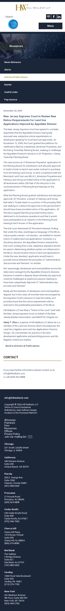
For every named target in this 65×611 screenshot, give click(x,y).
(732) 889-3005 (11, 565)
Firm (6, 425)
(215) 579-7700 (11, 584)
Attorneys (10, 420)
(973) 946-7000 (11, 521)
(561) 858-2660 (11, 486)
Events (7, 84)
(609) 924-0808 (17, 377)
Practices (9, 422)
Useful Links (11, 92)
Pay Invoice (10, 99)
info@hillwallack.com (14, 373)
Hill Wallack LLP (30, 404)
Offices (8, 431)
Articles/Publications (16, 77)
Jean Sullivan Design (26, 410)
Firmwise (23, 413)
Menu (50, 26)
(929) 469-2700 (11, 603)
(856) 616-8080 (11, 543)
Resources (10, 428)
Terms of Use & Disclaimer (17, 407)
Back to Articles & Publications (23, 346)
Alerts (7, 69)
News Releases (12, 62)
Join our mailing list (18, 436)
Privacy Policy (12, 434)
